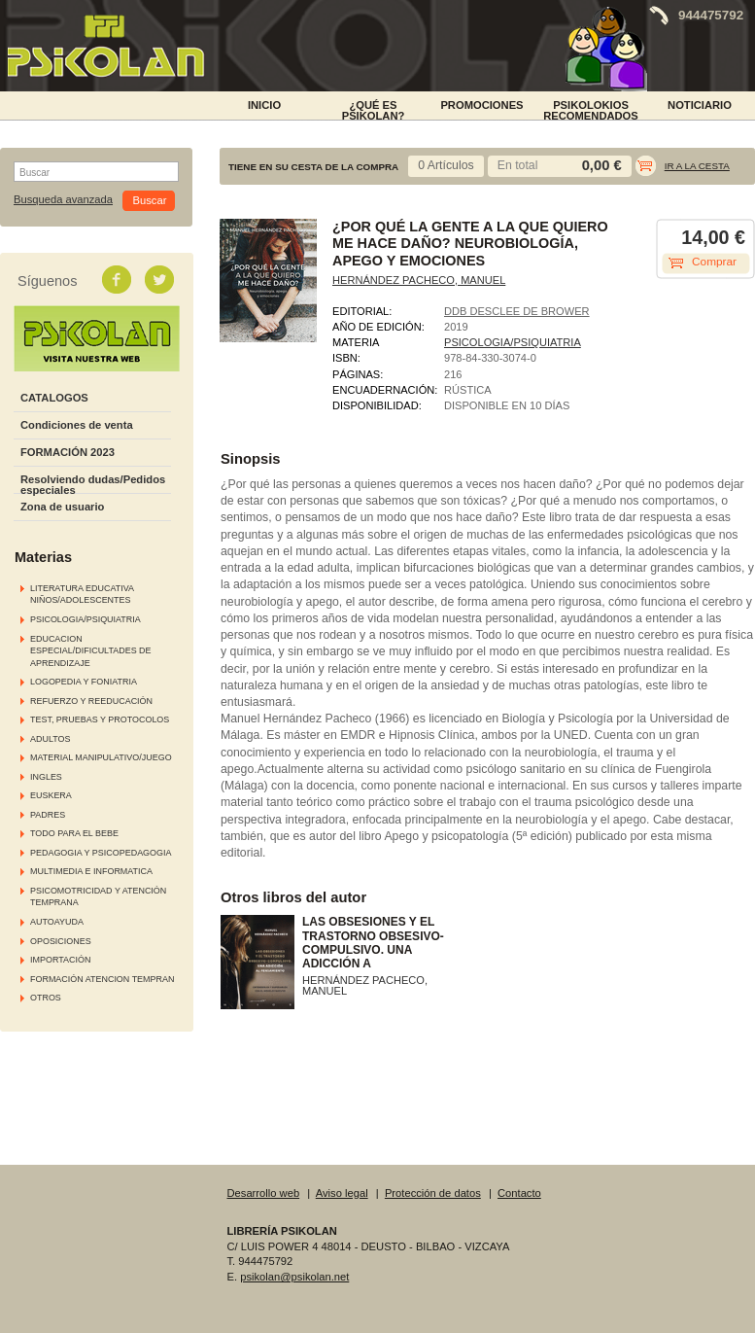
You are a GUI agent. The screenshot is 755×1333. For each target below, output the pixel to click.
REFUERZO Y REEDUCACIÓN (91, 701)
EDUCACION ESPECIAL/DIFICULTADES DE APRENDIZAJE (91, 651)
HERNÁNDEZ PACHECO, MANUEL (418, 280)
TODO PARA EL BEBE (74, 833)
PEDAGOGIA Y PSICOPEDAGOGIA (100, 853)
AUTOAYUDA (57, 922)
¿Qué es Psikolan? (373, 109)
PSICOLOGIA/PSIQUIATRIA (85, 619)
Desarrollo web (263, 1193)
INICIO (264, 105)
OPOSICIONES (60, 941)
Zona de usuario (62, 506)
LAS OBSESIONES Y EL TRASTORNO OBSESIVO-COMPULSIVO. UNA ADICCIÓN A (373, 942)
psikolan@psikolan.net (294, 1276)
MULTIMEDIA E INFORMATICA (91, 871)
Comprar (714, 261)
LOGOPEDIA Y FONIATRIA (83, 681)
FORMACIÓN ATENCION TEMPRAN (102, 979)
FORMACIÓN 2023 (67, 452)
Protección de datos (433, 1193)
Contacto (519, 1193)
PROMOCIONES (481, 105)
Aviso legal (342, 1193)
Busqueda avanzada (63, 199)
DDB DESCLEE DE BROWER (517, 311)
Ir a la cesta (697, 165)
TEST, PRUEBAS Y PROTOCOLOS (99, 719)
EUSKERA (51, 795)
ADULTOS (50, 739)
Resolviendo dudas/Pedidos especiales (92, 485)
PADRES (47, 815)
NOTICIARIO (700, 105)
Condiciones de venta (76, 425)
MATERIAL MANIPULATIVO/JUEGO (101, 757)
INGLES (46, 777)
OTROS (45, 997)
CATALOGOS (54, 397)
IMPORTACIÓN (60, 960)
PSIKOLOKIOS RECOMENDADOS (590, 109)
